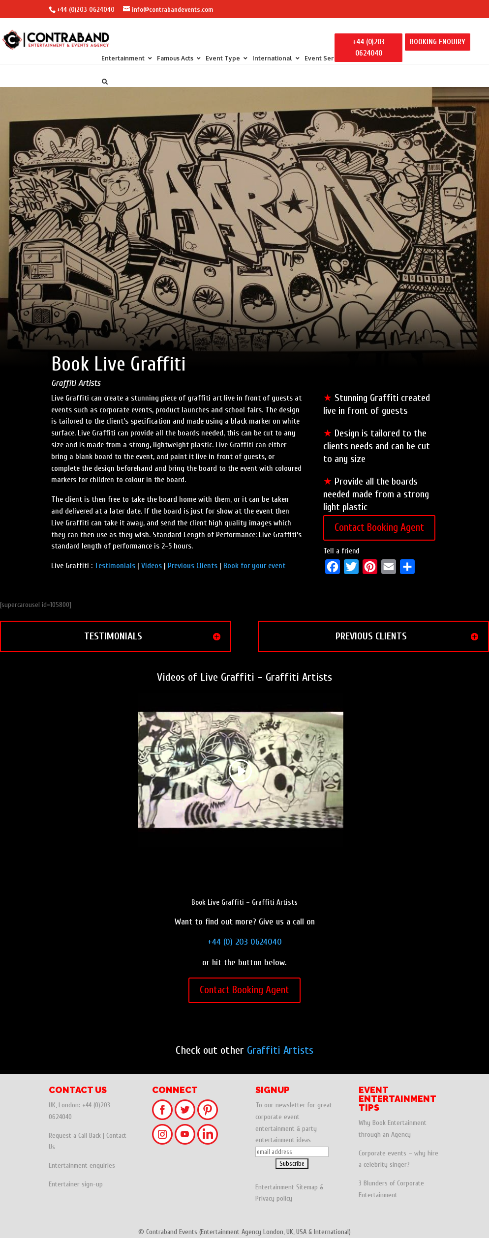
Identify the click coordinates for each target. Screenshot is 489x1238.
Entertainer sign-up (76, 1184)
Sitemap (307, 1187)
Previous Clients (192, 565)
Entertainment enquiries (82, 1165)
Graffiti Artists (280, 1050)
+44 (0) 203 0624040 (245, 942)
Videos (151, 565)
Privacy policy (273, 1198)
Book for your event (254, 565)
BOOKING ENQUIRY (437, 42)
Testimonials (114, 565)
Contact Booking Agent (379, 527)
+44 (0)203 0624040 (86, 9)
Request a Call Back (75, 1135)
